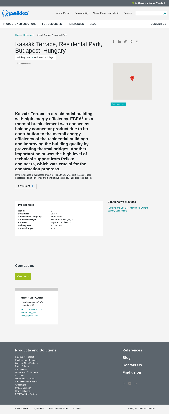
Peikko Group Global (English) (150, 3)
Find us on (132, 372)
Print (131, 41)
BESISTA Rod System (26, 394)
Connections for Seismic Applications (26, 383)
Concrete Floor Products (26, 363)
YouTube (129, 382)
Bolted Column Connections (22, 367)
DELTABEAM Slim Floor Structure (26, 374)
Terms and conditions (58, 408)
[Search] (164, 13)
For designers (52, 24)
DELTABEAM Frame (25, 378)
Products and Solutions (19, 24)
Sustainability (82, 13)
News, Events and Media (106, 13)
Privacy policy (21, 408)
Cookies (77, 408)
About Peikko (63, 13)
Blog (93, 24)
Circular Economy (23, 388)
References (76, 24)
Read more (26, 186)
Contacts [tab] (23, 276)
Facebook (113, 41)
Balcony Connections (117, 211)
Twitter (125, 41)
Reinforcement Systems (26, 360)
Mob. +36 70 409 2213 (31, 309)
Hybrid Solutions (22, 391)
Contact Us (158, 24)
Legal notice (38, 408)
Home (18, 35)
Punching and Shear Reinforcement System (128, 208)
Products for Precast (24, 357)
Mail (137, 41)
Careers (128, 13)
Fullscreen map (118, 104)
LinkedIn (119, 41)
